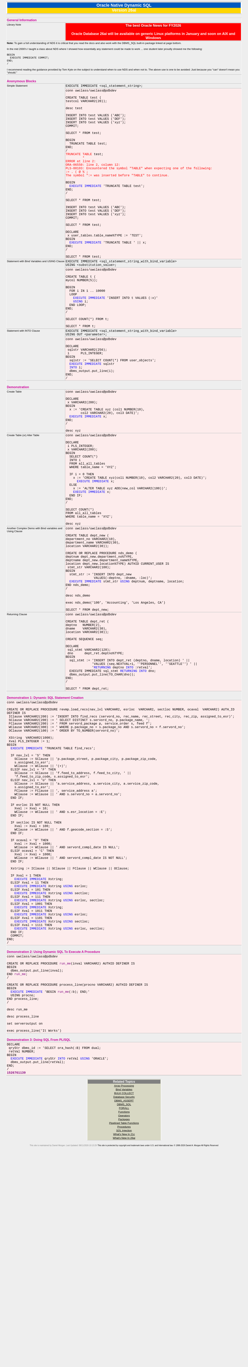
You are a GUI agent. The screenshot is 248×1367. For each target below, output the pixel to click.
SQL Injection (124, 1341)
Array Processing (124, 1297)
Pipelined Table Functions (124, 1334)
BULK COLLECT (124, 1304)
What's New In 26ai (124, 1349)
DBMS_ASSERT (124, 1311)
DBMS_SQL (124, 1315)
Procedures (124, 1338)
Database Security (124, 1308)
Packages (124, 1330)
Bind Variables (124, 1300)
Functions (124, 1323)
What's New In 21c (124, 1345)
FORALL (124, 1319)
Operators (124, 1326)
